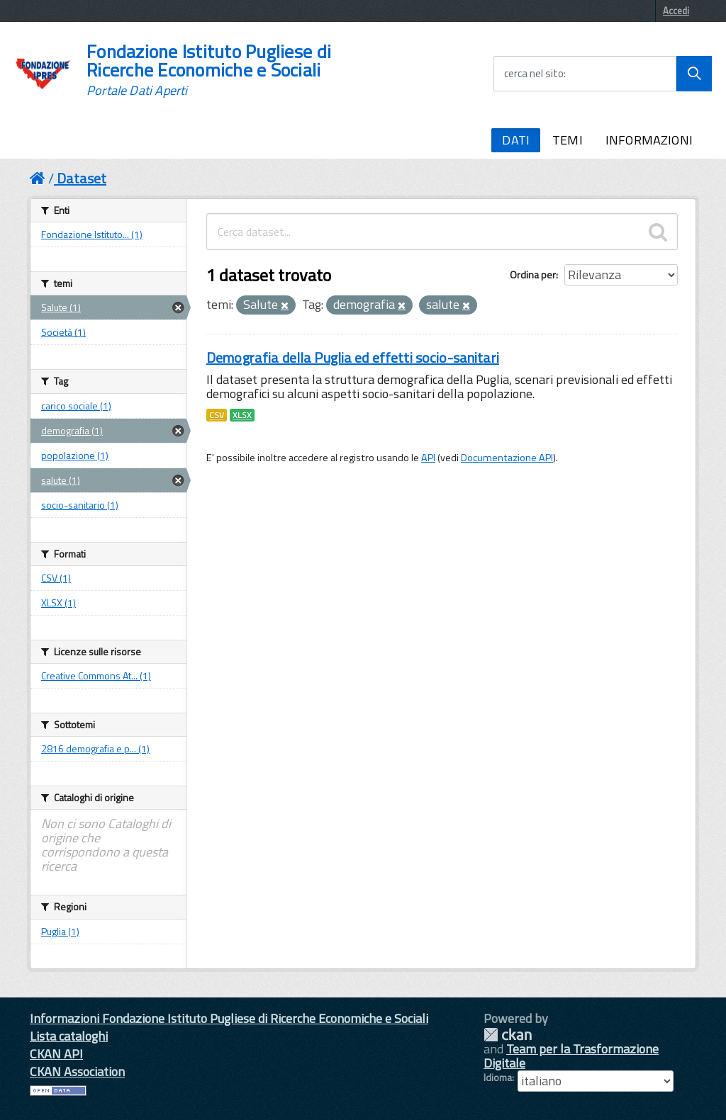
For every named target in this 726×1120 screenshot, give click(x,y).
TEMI (567, 139)
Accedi (676, 11)
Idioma (498, 1077)
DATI (516, 139)
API (428, 457)
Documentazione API (507, 457)
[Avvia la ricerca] (694, 73)
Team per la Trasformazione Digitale (571, 1056)
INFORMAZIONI (649, 139)
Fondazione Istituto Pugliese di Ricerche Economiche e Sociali (208, 70)
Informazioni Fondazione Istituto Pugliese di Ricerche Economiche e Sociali (229, 1018)
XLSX (242, 415)
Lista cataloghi (69, 1036)
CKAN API (56, 1053)
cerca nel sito (534, 74)
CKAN (508, 1034)
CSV (216, 415)
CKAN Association (77, 1071)
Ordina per (533, 274)
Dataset (81, 178)
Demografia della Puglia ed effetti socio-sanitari (352, 357)
